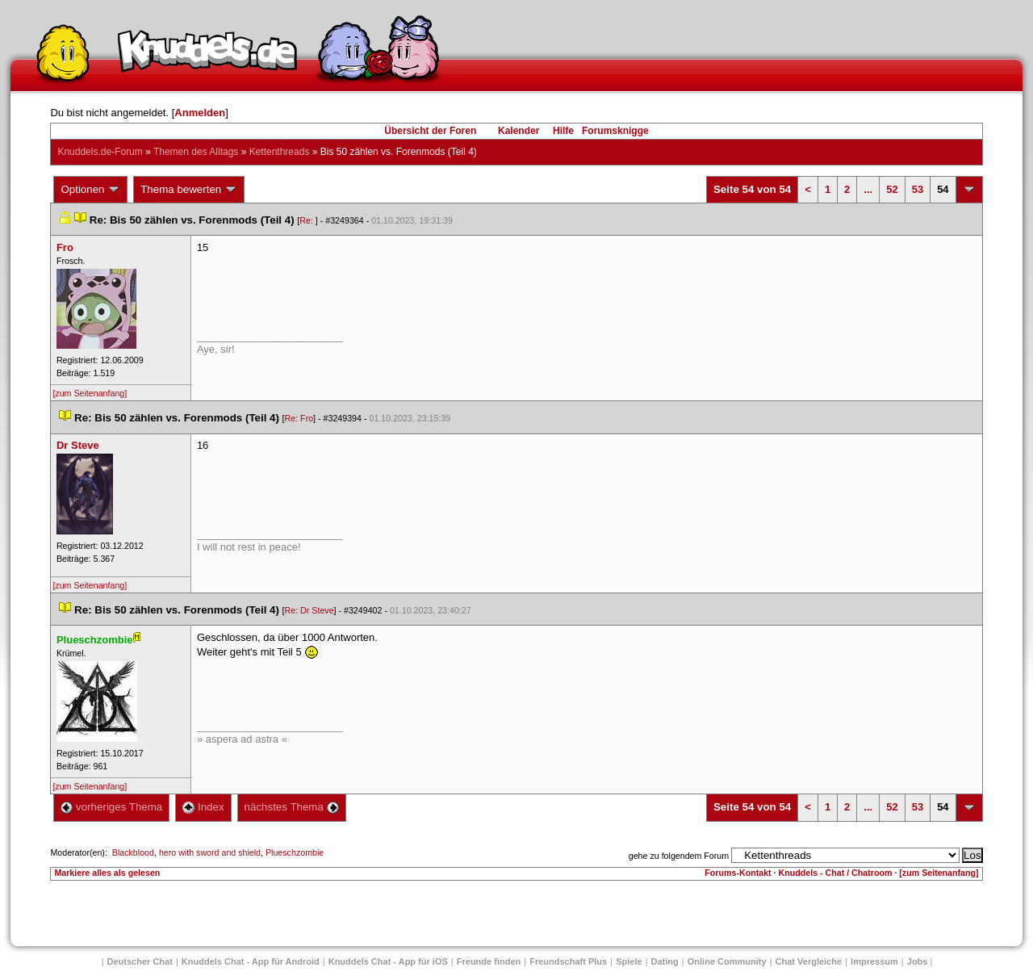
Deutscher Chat (140, 961)
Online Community (727, 961)
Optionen (90, 189)
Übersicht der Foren (430, 130)
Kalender (518, 130)
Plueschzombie (295, 852)
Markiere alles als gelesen (107, 872)
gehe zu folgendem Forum (679, 856)
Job (917, 961)
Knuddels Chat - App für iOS (388, 961)
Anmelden (199, 113)
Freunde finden (489, 961)
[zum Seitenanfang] (89, 393)
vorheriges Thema (111, 807)
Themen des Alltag (195, 151)
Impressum (874, 961)
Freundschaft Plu (568, 961)
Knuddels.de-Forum (99, 151)
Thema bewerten (188, 189)
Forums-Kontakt (738, 872)
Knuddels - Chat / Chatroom (836, 872)
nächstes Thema (292, 807)
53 (917, 189)
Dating (665, 961)
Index (203, 807)
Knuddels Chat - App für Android (251, 961)
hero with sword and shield (210, 852)
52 (891, 189)
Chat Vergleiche (809, 961)
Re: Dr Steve (309, 610)
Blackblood (133, 852)
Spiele (629, 961)
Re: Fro (299, 418)
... (868, 189)
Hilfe (563, 130)
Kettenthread (279, 151)
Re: (307, 220)
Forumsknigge (615, 130)
